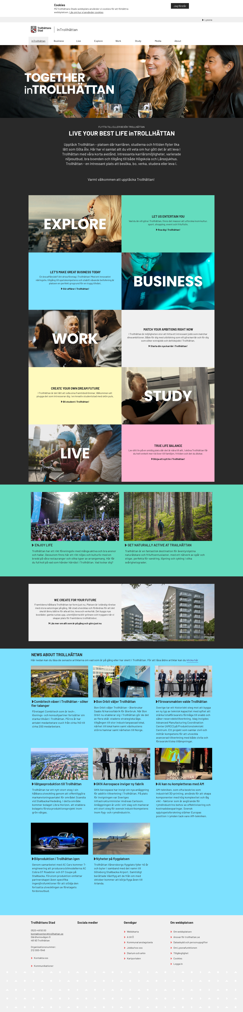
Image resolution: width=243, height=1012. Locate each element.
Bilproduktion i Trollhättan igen (57, 859)
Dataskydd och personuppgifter (190, 942)
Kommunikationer (43, 965)
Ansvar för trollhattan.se (186, 936)
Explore (98, 40)
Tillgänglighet (180, 953)
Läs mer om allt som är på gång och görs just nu (76, 623)
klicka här (192, 660)
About (178, 40)
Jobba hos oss (135, 947)
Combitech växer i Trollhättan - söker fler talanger (59, 703)
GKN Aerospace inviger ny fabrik (120, 784)
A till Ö (130, 936)
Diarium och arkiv (136, 953)
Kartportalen (134, 958)
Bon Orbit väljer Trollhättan (116, 701)
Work (118, 40)
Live (78, 40)
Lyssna (208, 19)
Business (59, 40)
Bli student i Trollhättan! (76, 401)
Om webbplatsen (182, 931)
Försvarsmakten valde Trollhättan (182, 701)
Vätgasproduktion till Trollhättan (58, 784)
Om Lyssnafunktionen (185, 947)
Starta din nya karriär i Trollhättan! (169, 346)
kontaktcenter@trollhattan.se (47, 933)
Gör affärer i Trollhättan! (76, 288)
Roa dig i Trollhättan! (169, 229)
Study (138, 40)
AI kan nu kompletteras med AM (181, 784)
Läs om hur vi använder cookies (86, 12)
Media (158, 40)
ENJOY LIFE (43, 545)
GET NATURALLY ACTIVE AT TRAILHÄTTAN (159, 545)
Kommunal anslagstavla (140, 942)
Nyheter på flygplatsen (113, 859)
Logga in (178, 963)
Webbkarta (133, 931)
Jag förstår (180, 5)
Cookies (177, 958)
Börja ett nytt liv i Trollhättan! (169, 458)
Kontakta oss (41, 957)
